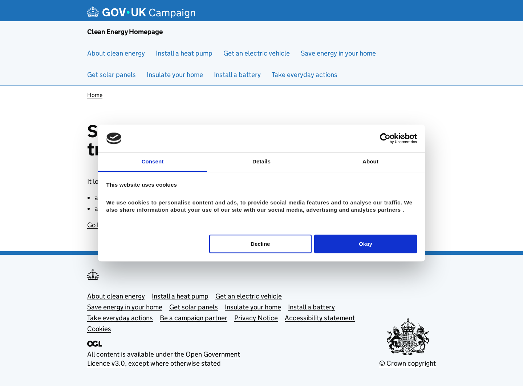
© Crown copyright (407, 363)
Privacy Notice (256, 318)
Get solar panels (111, 74)
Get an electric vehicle (256, 53)
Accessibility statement (320, 318)
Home (94, 95)
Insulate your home (175, 74)
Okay (365, 244)
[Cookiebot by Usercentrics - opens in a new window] (385, 138)
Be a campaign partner (193, 318)
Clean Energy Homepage (125, 32)
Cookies (99, 329)
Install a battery (237, 74)
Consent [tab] (153, 162)
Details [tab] (261, 162)
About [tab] (370, 162)
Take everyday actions (304, 74)
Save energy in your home (338, 53)
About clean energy (116, 53)
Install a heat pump (184, 53)
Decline (260, 244)
